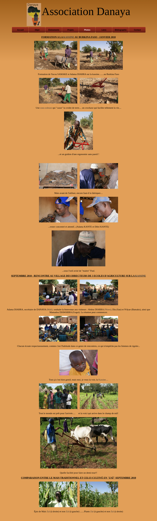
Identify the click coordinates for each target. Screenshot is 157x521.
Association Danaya (86, 11)
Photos (87, 30)
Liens (103, 30)
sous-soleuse (46, 107)
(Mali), (50, 309)
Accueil (20, 30)
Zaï (48, 511)
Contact (137, 30)
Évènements (53, 30)
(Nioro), (108, 309)
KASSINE (68, 37)
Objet (37, 30)
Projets (70, 30)
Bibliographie (121, 30)
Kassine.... (103, 379)
